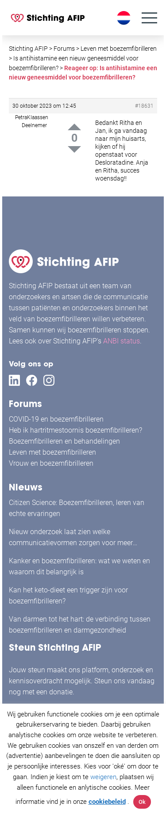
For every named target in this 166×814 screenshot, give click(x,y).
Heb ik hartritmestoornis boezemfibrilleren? (75, 430)
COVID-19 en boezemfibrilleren (56, 419)
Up (74, 127)
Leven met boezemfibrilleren (52, 452)
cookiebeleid (107, 802)
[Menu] (149, 17)
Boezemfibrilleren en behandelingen (64, 441)
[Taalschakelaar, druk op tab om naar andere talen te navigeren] (124, 18)
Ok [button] (142, 802)
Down (74, 149)
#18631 (144, 106)
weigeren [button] (103, 777)
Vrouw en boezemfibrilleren (51, 463)
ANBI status (121, 341)
